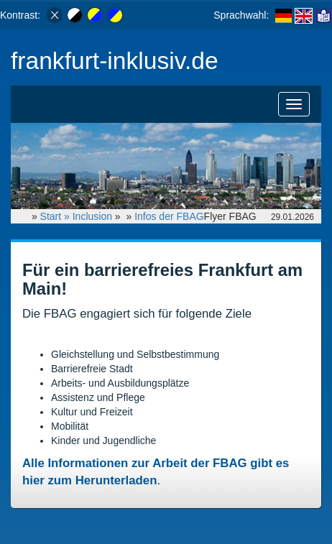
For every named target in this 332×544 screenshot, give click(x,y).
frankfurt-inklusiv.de (114, 60)
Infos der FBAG (168, 216)
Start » (56, 216)
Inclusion (92, 216)
